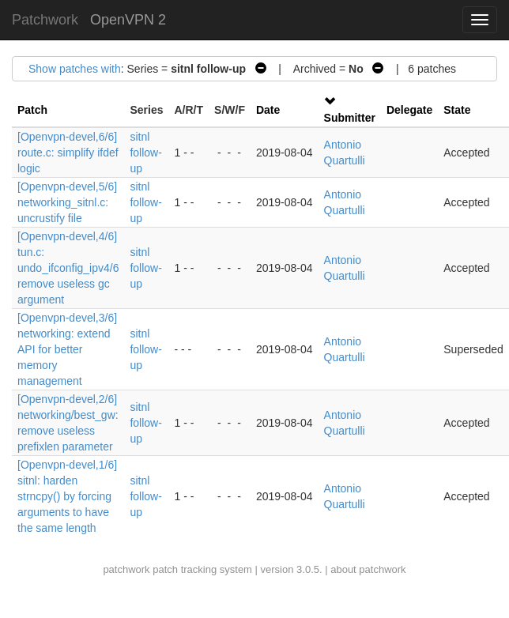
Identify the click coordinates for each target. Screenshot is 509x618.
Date (268, 110)
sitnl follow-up (145, 152)
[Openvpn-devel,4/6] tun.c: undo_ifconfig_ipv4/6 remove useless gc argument (68, 268)
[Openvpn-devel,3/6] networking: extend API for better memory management (67, 349)
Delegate (409, 110)
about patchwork (367, 569)
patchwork (126, 569)
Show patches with (74, 68)
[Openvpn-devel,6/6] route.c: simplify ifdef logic (68, 152)
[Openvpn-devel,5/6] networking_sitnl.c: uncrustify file (67, 202)
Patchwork (45, 20)
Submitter (349, 117)
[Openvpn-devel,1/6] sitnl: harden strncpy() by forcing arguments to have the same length (67, 496)
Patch (32, 110)
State (456, 110)
